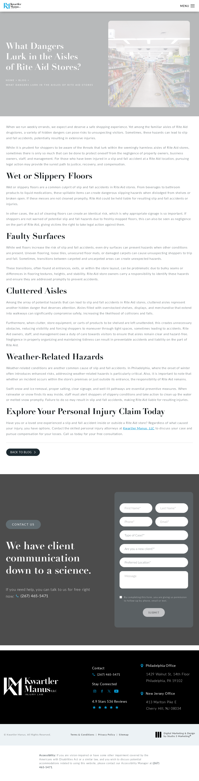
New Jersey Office (160, 693)
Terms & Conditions (82, 734)
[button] (193, 6)
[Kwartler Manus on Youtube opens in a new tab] (116, 691)
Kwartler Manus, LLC (138, 428)
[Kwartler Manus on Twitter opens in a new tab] (109, 691)
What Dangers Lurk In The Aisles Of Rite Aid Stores (49, 84)
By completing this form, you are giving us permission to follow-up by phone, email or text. (155, 593)
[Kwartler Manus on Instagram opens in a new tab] (94, 691)
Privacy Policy (106, 734)
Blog (22, 80)
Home (10, 80)
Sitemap (124, 734)
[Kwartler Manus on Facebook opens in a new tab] (102, 691)
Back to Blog (21, 452)
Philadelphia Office (161, 665)
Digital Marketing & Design (176, 735)
